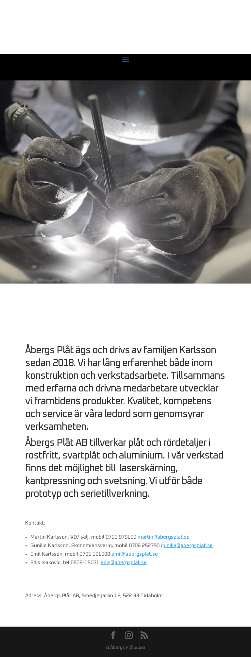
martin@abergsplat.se (164, 537)
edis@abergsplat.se (124, 562)
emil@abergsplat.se (134, 554)
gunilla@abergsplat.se (187, 545)
